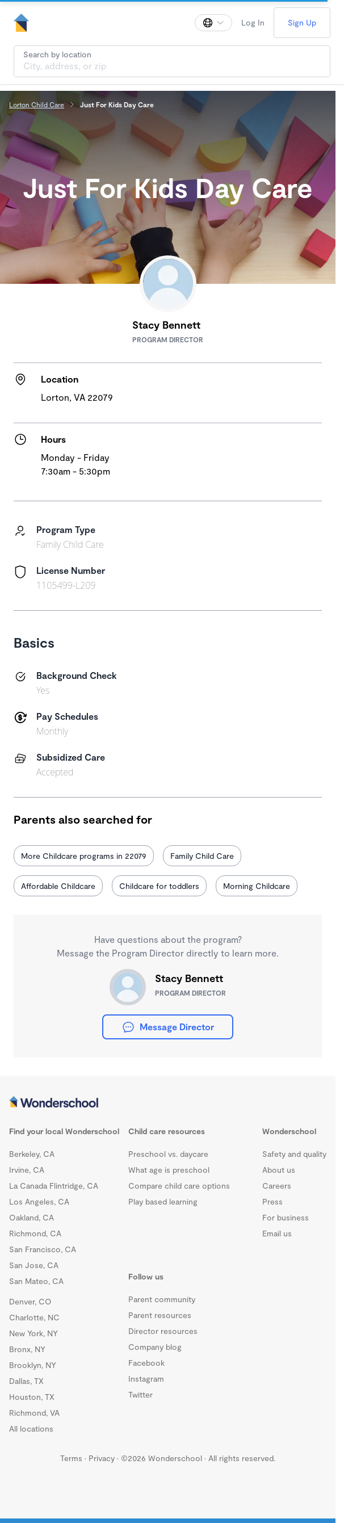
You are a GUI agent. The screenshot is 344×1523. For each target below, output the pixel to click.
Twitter (140, 1394)
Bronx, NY (27, 1349)
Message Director (167, 1027)
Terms (71, 1458)
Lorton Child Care (36, 104)
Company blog (155, 1347)
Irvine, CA (26, 1169)
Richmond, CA (35, 1233)
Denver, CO (30, 1301)
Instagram (146, 1378)
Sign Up (302, 22)
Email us (277, 1233)
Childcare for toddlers (159, 886)
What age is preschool (168, 1169)
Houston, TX (31, 1397)
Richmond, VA (34, 1412)
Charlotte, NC (34, 1317)
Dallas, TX (26, 1381)
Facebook (146, 1362)
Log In (253, 22)
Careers (276, 1185)
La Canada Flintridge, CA (53, 1185)
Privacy (102, 1458)
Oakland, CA (31, 1217)
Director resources (163, 1331)
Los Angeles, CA (39, 1201)
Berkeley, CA (31, 1154)
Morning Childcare (256, 886)
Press (272, 1201)
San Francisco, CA (42, 1249)
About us (278, 1169)
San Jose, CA (33, 1265)
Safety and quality (294, 1154)
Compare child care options (179, 1185)
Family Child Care (202, 856)
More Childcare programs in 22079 (83, 856)
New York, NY (33, 1333)
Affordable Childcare (58, 886)
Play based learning (163, 1201)
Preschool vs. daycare (168, 1154)
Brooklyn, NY (32, 1365)
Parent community (161, 1299)
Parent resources (159, 1315)
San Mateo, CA (36, 1281)
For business (285, 1217)
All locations (31, 1428)
